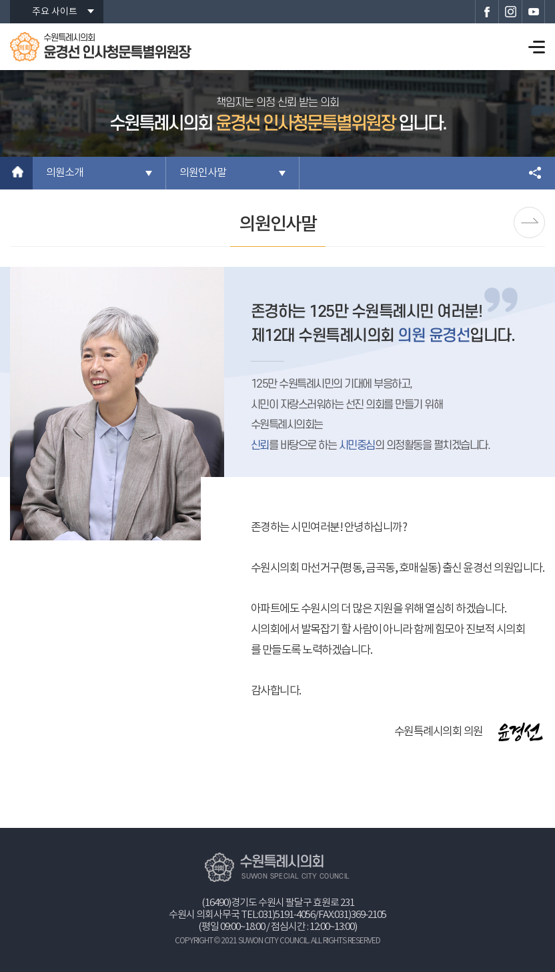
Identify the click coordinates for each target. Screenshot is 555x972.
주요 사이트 (54, 12)
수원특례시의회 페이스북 (486, 11)
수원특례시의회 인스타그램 (510, 11)
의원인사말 (202, 173)
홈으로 (16, 173)
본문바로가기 (0, 0)
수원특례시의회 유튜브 (533, 11)
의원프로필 (529, 222)
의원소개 (64, 173)
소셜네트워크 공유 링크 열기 (535, 173)
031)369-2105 (360, 915)
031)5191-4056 (286, 915)
